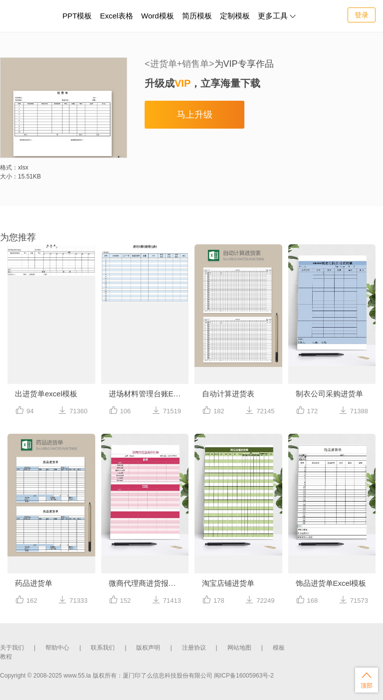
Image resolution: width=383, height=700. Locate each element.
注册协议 (194, 647)
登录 (362, 15)
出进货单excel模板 (46, 393)
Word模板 (157, 15)
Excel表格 (116, 15)
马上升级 (194, 115)
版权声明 (148, 647)
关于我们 (12, 647)
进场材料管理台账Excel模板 (149, 393)
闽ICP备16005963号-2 (244, 675)
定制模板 (236, 14)
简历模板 (197, 15)
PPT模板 (77, 15)
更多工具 (277, 15)
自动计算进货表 (228, 393)
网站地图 (239, 647)
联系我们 (103, 647)
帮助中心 (57, 647)
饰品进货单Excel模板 (331, 583)
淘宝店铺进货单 (228, 583)
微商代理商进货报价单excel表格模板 (149, 583)
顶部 (367, 679)
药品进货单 (33, 583)
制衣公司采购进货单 (329, 393)
